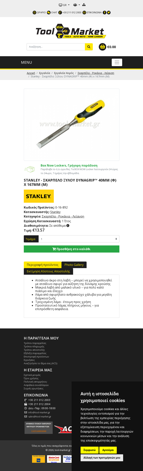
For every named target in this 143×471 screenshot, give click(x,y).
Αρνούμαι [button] (108, 450)
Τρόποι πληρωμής (34, 346)
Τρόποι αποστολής (34, 349)
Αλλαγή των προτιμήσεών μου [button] (102, 457)
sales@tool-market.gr (39, 416)
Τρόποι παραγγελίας (35, 343)
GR (63, 5)
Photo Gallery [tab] (74, 265)
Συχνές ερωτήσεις (33, 388)
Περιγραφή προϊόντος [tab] (42, 265)
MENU (26, 62)
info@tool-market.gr (39, 412)
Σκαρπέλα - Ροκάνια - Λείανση (96, 73)
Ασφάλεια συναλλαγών (36, 385)
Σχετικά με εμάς (32, 375)
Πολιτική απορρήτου (35, 381)
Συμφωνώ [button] (90, 450)
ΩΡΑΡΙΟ (39, 12)
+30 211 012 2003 (69, 12)
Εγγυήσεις (29, 360)
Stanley (55, 212)
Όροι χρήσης (31, 378)
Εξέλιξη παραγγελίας (35, 353)
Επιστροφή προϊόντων (36, 356)
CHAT (52, 12)
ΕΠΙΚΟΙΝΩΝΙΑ (92, 12)
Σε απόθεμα (45, 226)
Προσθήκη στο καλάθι (71, 249)
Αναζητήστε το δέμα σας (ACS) (40, 363)
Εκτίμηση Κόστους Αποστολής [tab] (48, 271)
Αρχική (31, 73)
